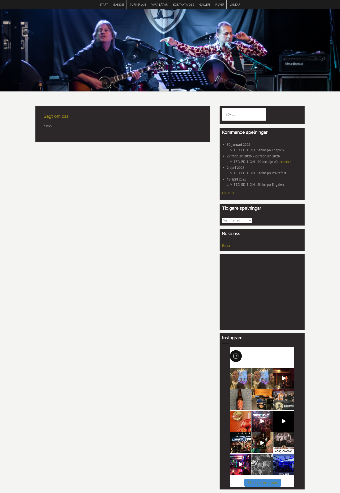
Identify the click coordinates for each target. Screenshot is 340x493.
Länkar (235, 5)
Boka (226, 245)
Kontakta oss (183, 5)
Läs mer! (228, 192)
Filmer (219, 5)
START (104, 5)
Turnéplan (138, 5)
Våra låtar (159, 5)
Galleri (204, 5)
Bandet (118, 5)
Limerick (285, 161)
